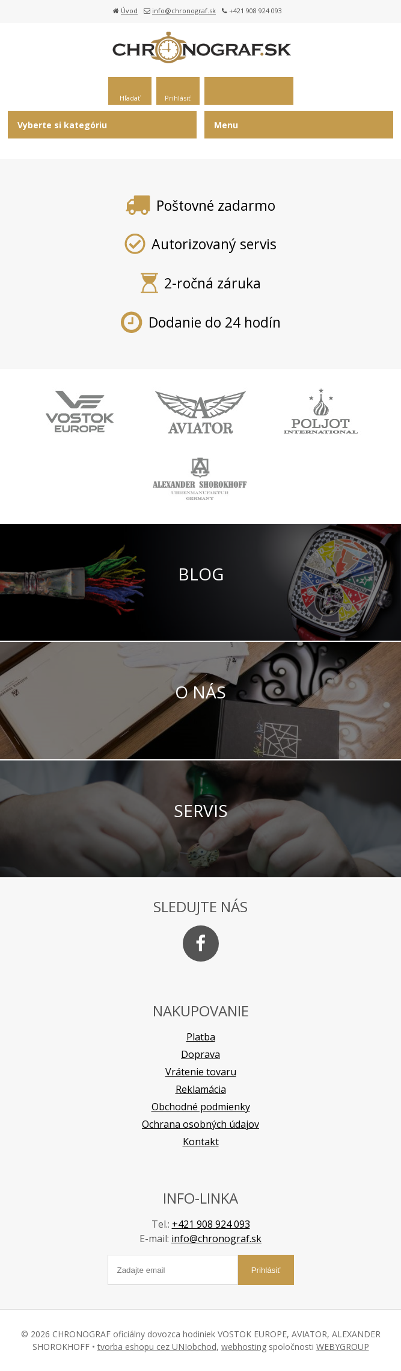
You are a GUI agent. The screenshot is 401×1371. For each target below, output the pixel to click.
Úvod (129, 10)
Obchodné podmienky (201, 1106)
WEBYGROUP (342, 1346)
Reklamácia (201, 1089)
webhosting (243, 1346)
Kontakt (201, 1141)
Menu (226, 125)
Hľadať (130, 97)
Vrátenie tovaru (200, 1071)
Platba (200, 1036)
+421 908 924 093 (211, 1224)
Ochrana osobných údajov (200, 1124)
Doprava (200, 1054)
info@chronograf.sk (184, 10)
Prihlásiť (178, 97)
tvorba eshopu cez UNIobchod (156, 1346)
